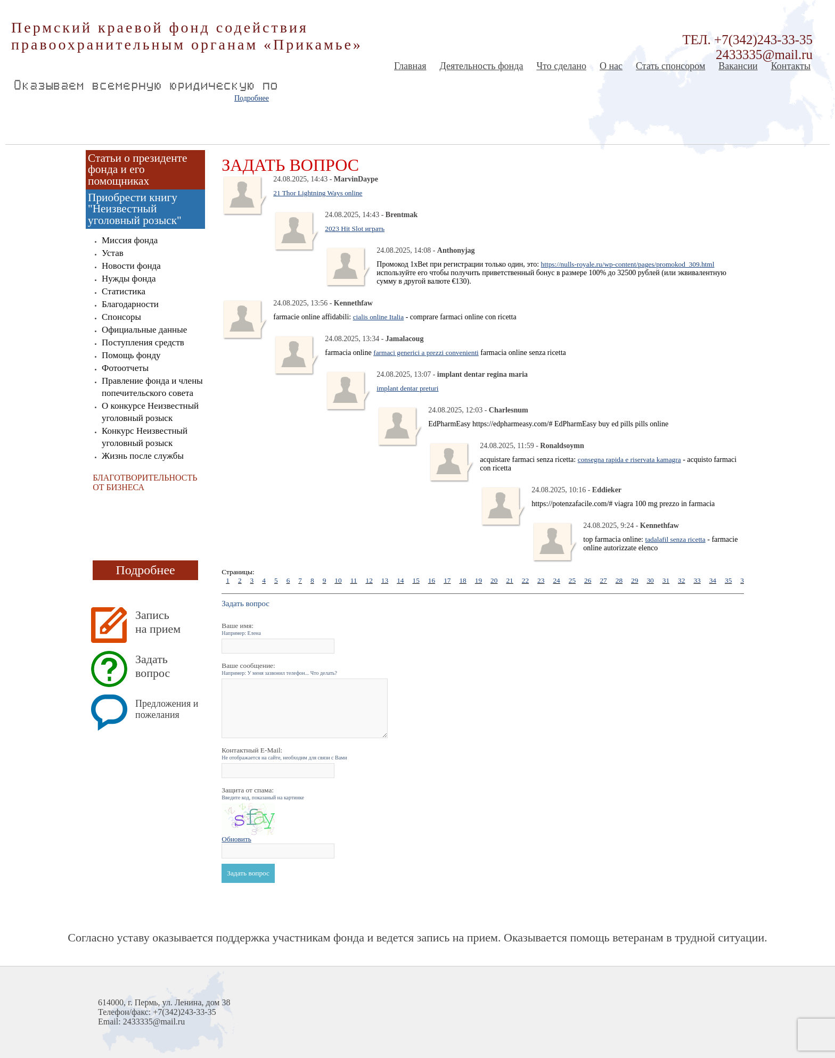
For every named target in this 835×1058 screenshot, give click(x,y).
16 (431, 580)
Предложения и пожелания (166, 709)
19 (478, 580)
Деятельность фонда (481, 66)
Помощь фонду (131, 355)
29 (634, 580)
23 (540, 580)
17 (447, 580)
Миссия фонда (130, 240)
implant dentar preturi (407, 388)
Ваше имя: (241, 629)
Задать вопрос (152, 666)
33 (696, 580)
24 (556, 580)
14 (400, 580)
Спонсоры (121, 317)
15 (415, 580)
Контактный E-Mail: (284, 753)
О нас (611, 66)
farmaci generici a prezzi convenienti (426, 353)
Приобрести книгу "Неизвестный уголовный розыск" (135, 209)
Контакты (791, 66)
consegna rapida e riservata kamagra (629, 460)
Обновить (236, 839)
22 (525, 580)
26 (587, 580)
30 (649, 580)
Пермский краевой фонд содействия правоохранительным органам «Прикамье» (187, 36)
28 (619, 580)
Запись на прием (158, 621)
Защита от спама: (263, 793)
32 (681, 580)
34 (712, 580)
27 (603, 580)
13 (384, 580)
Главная (410, 66)
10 (337, 580)
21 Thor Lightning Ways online (317, 193)
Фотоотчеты (125, 368)
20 (493, 580)
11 (353, 580)
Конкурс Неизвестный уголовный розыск (144, 437)
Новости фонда (131, 266)
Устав (113, 253)
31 (665, 580)
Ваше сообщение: (279, 669)
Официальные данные (144, 330)
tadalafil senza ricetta (675, 539)
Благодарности (130, 304)
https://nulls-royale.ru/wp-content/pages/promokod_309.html (628, 264)
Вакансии (737, 66)
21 (509, 580)
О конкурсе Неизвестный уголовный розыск (150, 412)
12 (368, 580)
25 (572, 580)
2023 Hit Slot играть (354, 229)
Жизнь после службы (143, 456)
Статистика (123, 291)
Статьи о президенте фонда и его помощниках (137, 169)
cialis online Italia (378, 317)
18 (462, 580)
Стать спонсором (670, 66)
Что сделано (561, 66)
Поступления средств (143, 342)
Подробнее (251, 98)
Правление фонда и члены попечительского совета (152, 387)
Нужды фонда (128, 279)
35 (728, 580)
